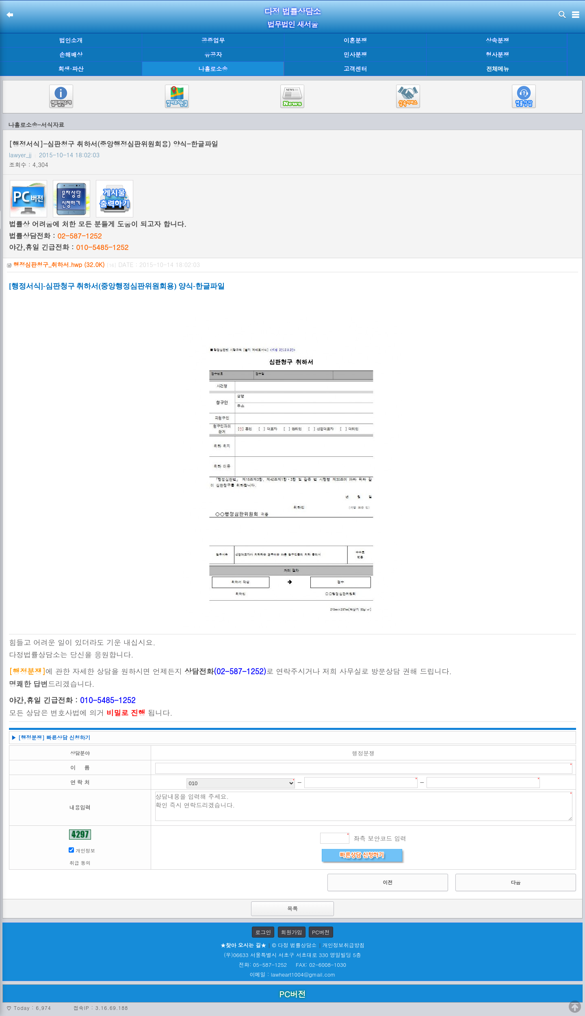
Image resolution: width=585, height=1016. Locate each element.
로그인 (263, 932)
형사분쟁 (497, 54)
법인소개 (71, 40)
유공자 (213, 54)
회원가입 (291, 932)
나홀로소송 (213, 69)
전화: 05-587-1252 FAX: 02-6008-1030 (292, 964)
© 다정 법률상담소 (294, 945)
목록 (292, 908)
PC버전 (321, 932)
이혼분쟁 (355, 40)
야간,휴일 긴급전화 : (68, 247)
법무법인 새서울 (292, 24)
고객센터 (355, 69)
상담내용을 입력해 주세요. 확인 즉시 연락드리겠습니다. (364, 806)
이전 (387, 882)
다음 (515, 882)
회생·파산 (70, 69)
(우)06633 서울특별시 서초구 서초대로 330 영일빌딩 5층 (292, 955)
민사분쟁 (355, 54)
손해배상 (71, 54)
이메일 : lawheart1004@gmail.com (293, 974)
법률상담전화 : (55, 236)
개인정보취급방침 (344, 945)
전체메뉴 (497, 69)
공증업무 (213, 40)
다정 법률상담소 (292, 11)
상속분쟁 (497, 40)
